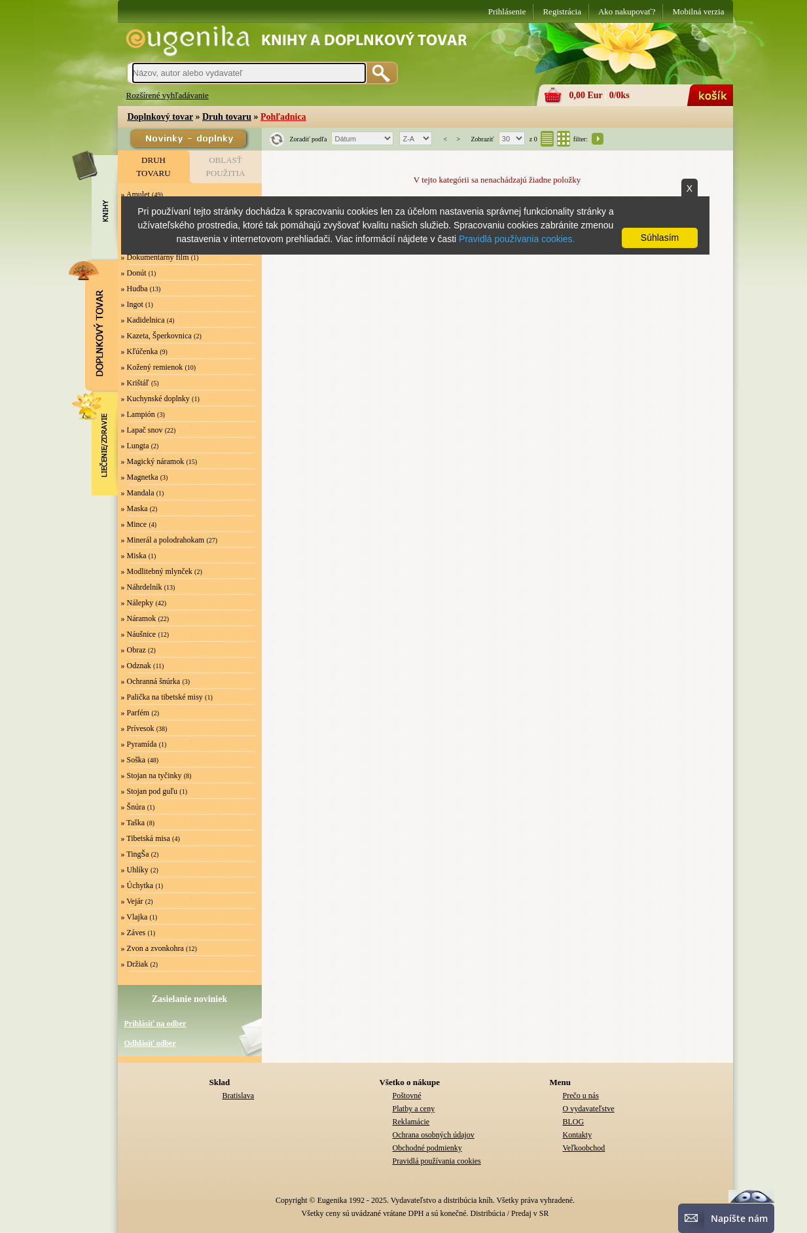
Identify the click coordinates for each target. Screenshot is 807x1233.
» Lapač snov (142, 430)
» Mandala (137, 492)
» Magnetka (139, 477)
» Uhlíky (135, 869)
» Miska (134, 555)
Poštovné (407, 1095)
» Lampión (138, 414)
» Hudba (134, 288)
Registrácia (562, 11)
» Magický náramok (153, 461)
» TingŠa (135, 854)
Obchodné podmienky (427, 1148)
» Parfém (135, 712)
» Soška (133, 759)
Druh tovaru (226, 117)
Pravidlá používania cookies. (517, 239)
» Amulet (135, 194)
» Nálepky (137, 602)
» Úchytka (137, 885)
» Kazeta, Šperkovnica (156, 335)
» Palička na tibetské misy (162, 697)
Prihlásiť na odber (155, 1023)
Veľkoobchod (584, 1148)
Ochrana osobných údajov (434, 1134)
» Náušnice (138, 634)
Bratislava (239, 1095)
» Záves (133, 932)
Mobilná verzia (698, 11)
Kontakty (577, 1134)
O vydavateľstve (589, 1108)
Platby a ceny (414, 1108)
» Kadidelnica (143, 320)
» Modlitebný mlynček (156, 571)
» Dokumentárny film (155, 257)
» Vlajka (134, 916)
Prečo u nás (581, 1095)
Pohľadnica (283, 117)
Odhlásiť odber (150, 1043)
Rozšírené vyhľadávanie (167, 95)
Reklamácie (411, 1121)
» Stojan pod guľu (149, 791)
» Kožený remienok (152, 367)
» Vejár (132, 901)
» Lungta (135, 445)
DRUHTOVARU (153, 166)
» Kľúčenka (139, 351)
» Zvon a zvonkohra (152, 948)
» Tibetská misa (145, 838)
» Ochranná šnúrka (151, 681)
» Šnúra (133, 807)
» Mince (134, 524)
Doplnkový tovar (160, 117)
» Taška (133, 822)
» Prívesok (137, 728)
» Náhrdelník (141, 587)
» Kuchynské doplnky (155, 398)
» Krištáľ (135, 382)
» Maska (134, 508)
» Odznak (136, 665)
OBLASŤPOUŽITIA (225, 166)
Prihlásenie (507, 11)
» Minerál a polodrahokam (163, 540)
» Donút (134, 272)
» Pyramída (139, 744)
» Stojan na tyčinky (151, 775)
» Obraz (133, 649)
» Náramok (138, 618)
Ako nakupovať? (627, 11)
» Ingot (132, 304)
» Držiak (135, 964)
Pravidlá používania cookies (437, 1161)
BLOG (573, 1121)
